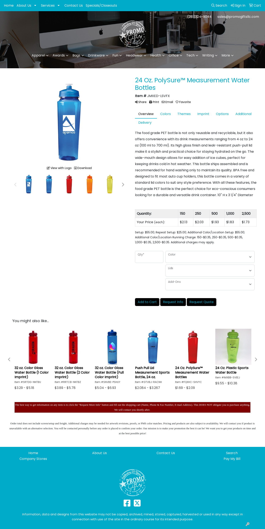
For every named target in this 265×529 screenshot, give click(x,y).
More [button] (226, 55)
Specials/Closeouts (101, 5)
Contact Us (73, 5)
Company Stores (33, 458)
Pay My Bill (232, 458)
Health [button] (155, 55)
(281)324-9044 (199, 16)
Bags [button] (76, 55)
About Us (24, 5)
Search (232, 453)
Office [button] (174, 55)
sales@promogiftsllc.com (238, 16)
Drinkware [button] (96, 55)
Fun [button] (115, 55)
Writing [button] (208, 55)
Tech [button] (190, 55)
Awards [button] (59, 55)
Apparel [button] (38, 55)
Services (48, 5)
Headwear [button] (134, 55)
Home (9, 5)
